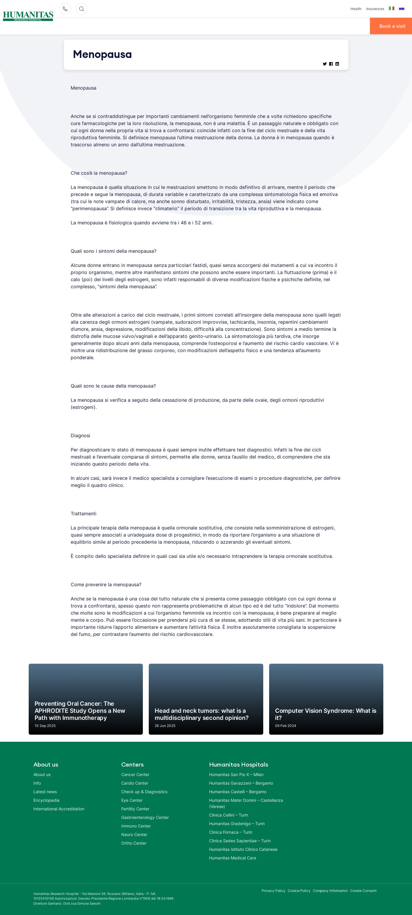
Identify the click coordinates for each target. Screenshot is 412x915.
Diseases (188, 26)
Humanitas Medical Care (232, 857)
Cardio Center (134, 782)
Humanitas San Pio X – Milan (236, 773)
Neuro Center (134, 833)
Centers (157, 26)
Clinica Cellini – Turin (228, 814)
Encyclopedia (46, 799)
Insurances (375, 9)
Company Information (330, 890)
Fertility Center (135, 808)
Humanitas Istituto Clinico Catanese (243, 848)
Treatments (223, 26)
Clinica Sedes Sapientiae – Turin (240, 840)
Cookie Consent (363, 890)
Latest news (45, 790)
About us (42, 773)
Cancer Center (135, 773)
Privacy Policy (273, 890)
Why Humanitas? (77, 26)
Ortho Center (133, 842)
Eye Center (132, 799)
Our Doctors (122, 26)
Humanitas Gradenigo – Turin (237, 822)
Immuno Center (136, 825)
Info (252, 26)
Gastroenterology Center (145, 816)
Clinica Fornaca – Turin (230, 831)
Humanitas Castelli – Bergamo (237, 790)
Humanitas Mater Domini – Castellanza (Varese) (246, 802)
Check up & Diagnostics (144, 790)
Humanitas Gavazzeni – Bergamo (241, 782)
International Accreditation (58, 808)
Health (355, 9)
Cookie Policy (299, 890)
